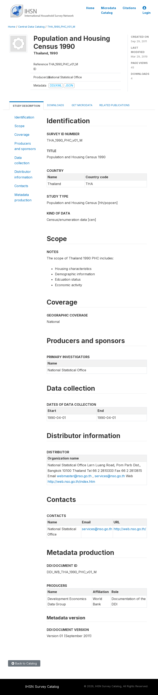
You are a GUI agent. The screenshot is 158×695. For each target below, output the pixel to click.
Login (147, 10)
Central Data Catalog (31, 26)
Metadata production (22, 197)
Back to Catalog (24, 663)
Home (90, 8)
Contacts (21, 186)
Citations (129, 8)
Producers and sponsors (25, 146)
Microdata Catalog (108, 10)
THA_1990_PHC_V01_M (61, 26)
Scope (19, 126)
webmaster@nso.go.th (74, 476)
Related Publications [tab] (114, 105)
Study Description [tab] (26, 105)
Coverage (21, 134)
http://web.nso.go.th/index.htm (71, 481)
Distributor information (23, 174)
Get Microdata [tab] (81, 105)
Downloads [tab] (55, 105)
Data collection (21, 160)
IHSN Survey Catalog (42, 686)
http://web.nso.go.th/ (130, 529)
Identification (24, 117)
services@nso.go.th (110, 476)
